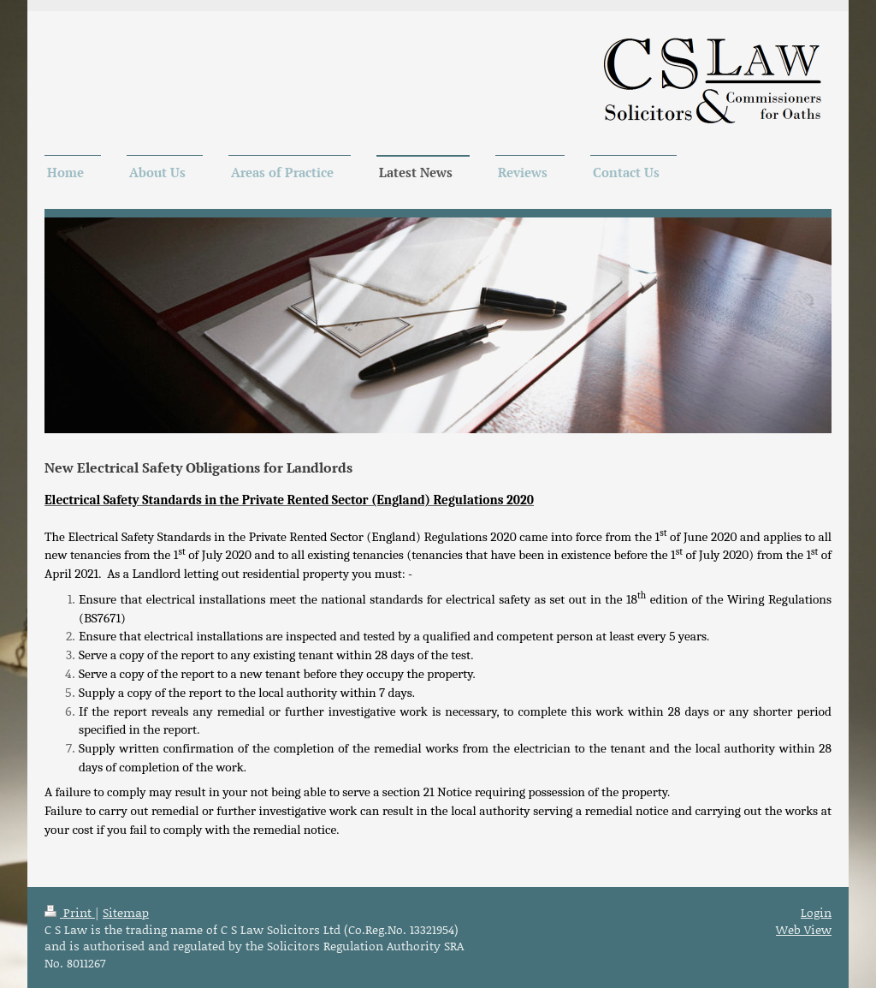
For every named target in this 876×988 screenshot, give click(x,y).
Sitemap (126, 912)
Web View (804, 929)
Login (816, 912)
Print (69, 912)
